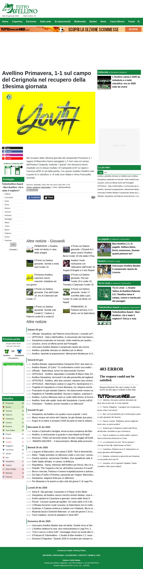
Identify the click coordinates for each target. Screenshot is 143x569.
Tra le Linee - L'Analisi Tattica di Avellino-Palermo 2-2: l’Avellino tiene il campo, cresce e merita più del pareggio (126, 294)
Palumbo (8, 240)
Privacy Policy (80, 550)
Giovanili (37, 185)
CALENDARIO (71, 555)
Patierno (8, 233)
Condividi (34, 197)
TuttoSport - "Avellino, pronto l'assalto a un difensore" (58, 404)
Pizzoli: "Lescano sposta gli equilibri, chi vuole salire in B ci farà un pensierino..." (71, 502)
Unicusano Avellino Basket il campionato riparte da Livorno (60, 347)
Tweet (49, 197)
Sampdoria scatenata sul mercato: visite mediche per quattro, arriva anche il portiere (73, 340)
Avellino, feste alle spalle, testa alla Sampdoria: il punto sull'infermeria (66, 400)
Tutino (7, 226)
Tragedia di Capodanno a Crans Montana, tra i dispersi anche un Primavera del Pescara (75, 387)
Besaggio (8, 219)
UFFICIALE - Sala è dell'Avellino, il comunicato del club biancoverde (65, 337)
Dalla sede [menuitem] (45, 21)
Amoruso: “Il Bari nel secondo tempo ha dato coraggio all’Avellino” (64, 438)
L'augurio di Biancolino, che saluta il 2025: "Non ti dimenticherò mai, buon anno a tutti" (74, 451)
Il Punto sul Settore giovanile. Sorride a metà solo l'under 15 (46, 263)
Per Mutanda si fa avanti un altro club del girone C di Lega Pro (62, 481)
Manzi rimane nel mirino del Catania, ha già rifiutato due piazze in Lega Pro (68, 417)
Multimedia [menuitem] (80, 21)
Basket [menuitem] (93, 21)
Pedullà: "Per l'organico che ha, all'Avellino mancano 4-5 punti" (62, 468)
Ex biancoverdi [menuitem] (63, 21)
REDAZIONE (58, 555)
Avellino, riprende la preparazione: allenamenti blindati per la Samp (64, 353)
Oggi (100, 172)
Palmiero (8, 215)
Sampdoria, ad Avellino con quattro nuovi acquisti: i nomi (59, 414)
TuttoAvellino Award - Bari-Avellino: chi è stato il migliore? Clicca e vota (126, 315)
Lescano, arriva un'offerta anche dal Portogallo (54, 344)
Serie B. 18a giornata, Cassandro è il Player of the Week (59, 492)
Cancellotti (9, 197)
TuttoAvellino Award (108, 307)
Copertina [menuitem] (17, 21)
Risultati (13, 249)
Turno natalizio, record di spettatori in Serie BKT (55, 515)
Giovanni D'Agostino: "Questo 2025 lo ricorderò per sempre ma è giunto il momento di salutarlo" (78, 538)
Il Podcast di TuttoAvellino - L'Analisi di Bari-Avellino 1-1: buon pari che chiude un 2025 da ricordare (80, 535)
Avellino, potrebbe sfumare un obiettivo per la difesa (57, 350)
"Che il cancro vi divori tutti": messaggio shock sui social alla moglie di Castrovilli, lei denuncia (77, 532)
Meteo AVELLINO (13, 365)
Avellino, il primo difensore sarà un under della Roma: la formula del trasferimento (71, 397)
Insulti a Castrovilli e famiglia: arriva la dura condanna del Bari (62, 431)
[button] (13, 245)
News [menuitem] (103, 21)
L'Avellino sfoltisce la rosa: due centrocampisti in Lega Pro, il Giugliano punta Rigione (73, 529)
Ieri (105, 172)
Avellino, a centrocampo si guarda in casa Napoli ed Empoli (61, 434)
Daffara (8, 194)
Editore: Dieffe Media (71, 560)
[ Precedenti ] (13, 358)
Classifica (8, 398)
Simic (7, 201)
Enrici (7, 205)
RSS (98, 555)
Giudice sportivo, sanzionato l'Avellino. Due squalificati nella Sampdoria (66, 458)
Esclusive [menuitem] (31, 21)
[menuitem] (138, 22)
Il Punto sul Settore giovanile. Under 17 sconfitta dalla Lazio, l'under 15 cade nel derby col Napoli (77, 295)
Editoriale (103, 72)
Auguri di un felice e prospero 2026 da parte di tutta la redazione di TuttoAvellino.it (72, 421)
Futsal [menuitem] (131, 21)
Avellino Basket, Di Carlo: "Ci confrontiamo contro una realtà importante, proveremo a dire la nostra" (80, 367)
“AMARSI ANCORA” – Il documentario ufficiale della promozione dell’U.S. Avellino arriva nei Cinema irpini (83, 441)
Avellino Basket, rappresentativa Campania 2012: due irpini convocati (66, 364)
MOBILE (91, 555)
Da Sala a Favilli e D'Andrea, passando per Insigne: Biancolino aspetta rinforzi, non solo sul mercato (81, 475)
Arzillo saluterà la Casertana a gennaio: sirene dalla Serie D (61, 498)
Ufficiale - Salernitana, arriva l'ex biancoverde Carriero (58, 371)
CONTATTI (82, 555)
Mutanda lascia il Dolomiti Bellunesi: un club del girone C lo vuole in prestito (69, 511)
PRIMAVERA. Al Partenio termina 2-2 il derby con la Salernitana (83, 309)
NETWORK (47, 555)
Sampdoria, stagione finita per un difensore (53, 478)
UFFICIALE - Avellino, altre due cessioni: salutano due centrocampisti (66, 380)
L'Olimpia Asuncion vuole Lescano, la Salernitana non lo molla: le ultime (67, 505)
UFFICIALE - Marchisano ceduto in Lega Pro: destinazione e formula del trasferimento (74, 384)
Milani (7, 223)
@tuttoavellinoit (64, 187)
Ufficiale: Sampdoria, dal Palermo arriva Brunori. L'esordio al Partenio (66, 334)
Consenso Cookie (64, 550)
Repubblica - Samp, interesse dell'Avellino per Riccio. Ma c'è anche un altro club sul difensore (77, 465)
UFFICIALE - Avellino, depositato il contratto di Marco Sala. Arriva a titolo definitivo (72, 374)
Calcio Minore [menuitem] (117, 21)
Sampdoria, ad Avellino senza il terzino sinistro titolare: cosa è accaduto (67, 495)
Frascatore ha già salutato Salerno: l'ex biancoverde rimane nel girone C (67, 390)
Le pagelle (103, 239)
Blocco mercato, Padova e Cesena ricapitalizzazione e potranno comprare (68, 471)
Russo (7, 237)
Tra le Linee (104, 283)
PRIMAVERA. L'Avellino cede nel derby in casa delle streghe (46, 249)
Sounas (8, 212)
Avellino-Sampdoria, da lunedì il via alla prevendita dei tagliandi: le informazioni (70, 377)
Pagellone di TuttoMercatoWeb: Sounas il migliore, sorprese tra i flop (65, 394)
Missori (7, 208)
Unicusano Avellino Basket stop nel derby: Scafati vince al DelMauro (65, 525)
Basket (101, 261)
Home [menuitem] (5, 21)
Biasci (7, 230)
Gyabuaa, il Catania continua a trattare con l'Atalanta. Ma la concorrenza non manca (73, 508)
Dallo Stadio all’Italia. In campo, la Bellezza (53, 461)
